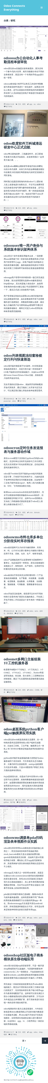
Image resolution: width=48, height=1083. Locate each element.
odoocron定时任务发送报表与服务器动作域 (23, 449)
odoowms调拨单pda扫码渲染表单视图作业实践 (23, 839)
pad (40, 918)
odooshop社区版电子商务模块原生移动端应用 (23, 957)
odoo (39, 104)
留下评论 (9, 106)
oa (34, 104)
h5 (34, 399)
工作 (19, 104)
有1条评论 (22, 802)
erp (30, 208)
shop (40, 1032)
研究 (23, 104)
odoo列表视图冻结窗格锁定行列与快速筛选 (23, 357)
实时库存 (10, 613)
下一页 (45, 1041)
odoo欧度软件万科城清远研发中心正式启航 (23, 145)
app (30, 104)
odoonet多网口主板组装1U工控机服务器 (22, 661)
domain (37, 512)
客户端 (12, 802)
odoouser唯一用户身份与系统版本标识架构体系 (23, 247)
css (30, 399)
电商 (5, 1034)
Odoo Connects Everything (14, 7)
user (40, 319)
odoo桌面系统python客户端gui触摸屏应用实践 (24, 731)
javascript (7, 401)
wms (36, 611)
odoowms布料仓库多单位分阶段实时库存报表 (23, 539)
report (11, 515)
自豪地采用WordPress (26, 1080)
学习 (19, 319)
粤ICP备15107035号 (11, 1080)
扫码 (10, 920)
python (6, 802)
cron (31, 512)
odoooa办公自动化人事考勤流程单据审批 (23, 60)
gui (30, 800)
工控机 (37, 690)
